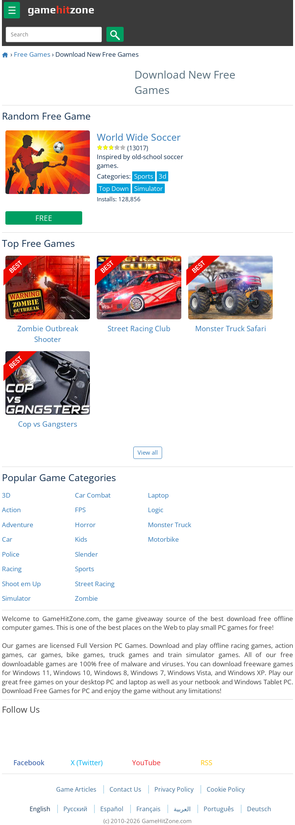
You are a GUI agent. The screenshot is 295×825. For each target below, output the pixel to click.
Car (7, 539)
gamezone (61, 9)
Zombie (86, 598)
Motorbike (163, 539)
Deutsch (259, 809)
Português (219, 809)
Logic (155, 509)
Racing (12, 568)
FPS (80, 509)
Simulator (16, 598)
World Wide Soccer (139, 137)
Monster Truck (169, 524)
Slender (86, 554)
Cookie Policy (226, 789)
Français (149, 809)
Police (11, 554)
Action (11, 509)
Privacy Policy (174, 789)
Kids (81, 539)
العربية (183, 809)
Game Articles (76, 789)
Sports (84, 568)
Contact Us (125, 789)
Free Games (32, 54)
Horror (85, 524)
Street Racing (94, 583)
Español (112, 809)
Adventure (17, 524)
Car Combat (93, 495)
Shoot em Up (21, 583)
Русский (76, 809)
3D (6, 495)
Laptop (158, 495)
